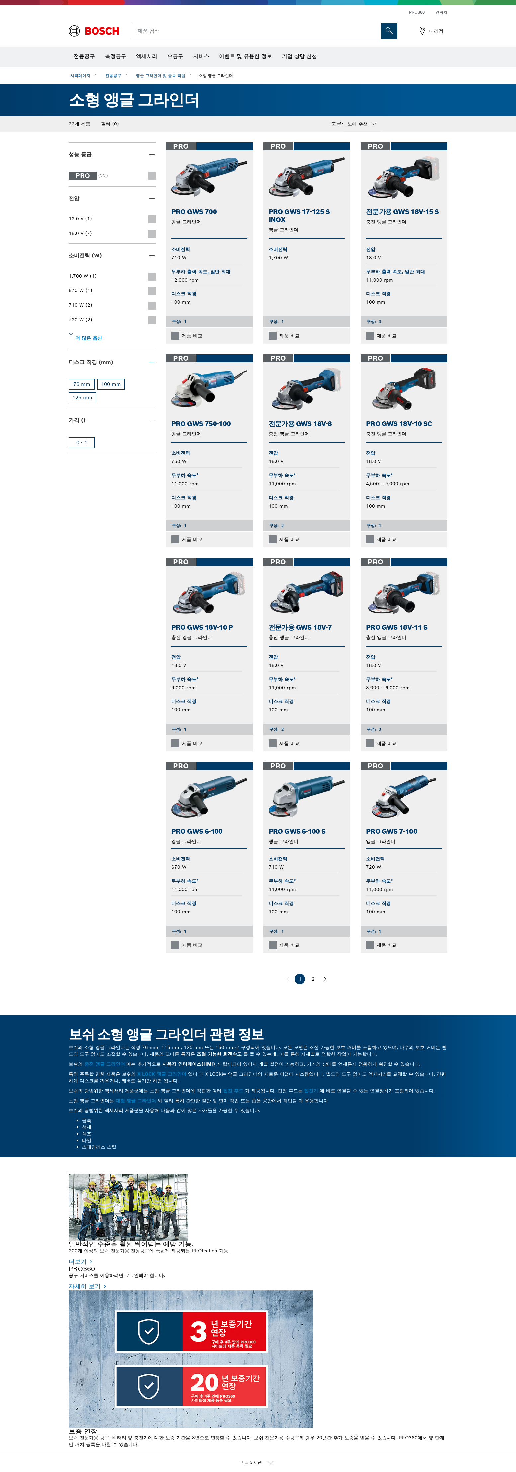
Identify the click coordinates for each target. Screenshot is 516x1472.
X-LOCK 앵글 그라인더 (161, 1074)
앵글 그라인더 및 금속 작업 (160, 75)
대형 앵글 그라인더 (136, 1101)
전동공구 (113, 75)
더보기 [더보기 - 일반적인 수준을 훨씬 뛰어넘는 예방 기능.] (78, 1261)
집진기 (311, 1091)
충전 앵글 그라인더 (104, 1064)
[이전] (288, 979)
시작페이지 (80, 75)
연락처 (441, 12)
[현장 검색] (389, 31)
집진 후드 (233, 1091)
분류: (337, 124)
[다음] (325, 979)
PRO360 (417, 12)
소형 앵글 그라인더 (216, 75)
